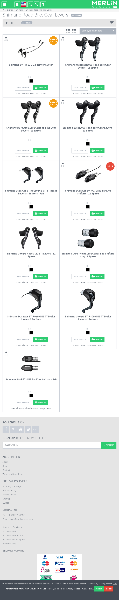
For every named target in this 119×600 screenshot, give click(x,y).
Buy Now (40, 87)
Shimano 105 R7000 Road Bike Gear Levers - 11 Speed (88, 129)
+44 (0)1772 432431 (15, 515)
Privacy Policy (9, 494)
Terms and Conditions (13, 474)
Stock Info (23, 87)
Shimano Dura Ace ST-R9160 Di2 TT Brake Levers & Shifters (31, 318)
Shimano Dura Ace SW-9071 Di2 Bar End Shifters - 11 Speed (88, 192)
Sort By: (98, 30)
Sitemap (7, 498)
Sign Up (108, 445)
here (60, 588)
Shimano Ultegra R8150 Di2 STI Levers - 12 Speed (31, 255)
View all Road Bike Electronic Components (31, 408)
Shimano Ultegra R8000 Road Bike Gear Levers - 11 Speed (88, 66)
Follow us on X (9, 531)
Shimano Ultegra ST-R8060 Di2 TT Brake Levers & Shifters (88, 318)
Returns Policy (9, 490)
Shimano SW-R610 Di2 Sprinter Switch (31, 65)
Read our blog (9, 543)
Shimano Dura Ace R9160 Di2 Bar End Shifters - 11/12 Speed (88, 255)
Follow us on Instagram (14, 539)
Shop (5, 466)
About (5, 462)
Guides (6, 503)
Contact (6, 470)
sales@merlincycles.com (21, 519)
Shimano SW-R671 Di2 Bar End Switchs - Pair (31, 379)
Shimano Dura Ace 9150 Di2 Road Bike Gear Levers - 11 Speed (31, 129)
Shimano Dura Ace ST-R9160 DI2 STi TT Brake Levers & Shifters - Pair (31, 192)
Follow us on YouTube (13, 535)
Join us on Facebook (12, 527)
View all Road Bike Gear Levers (31, 93)
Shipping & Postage (12, 486)
